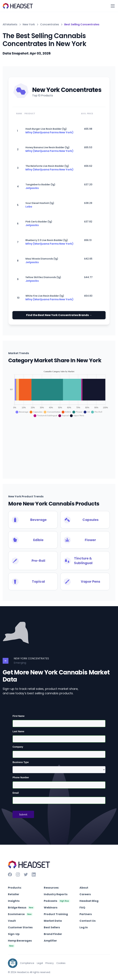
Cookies (60, 963)
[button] (112, 6)
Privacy (49, 963)
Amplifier (50, 941)
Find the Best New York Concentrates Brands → (59, 315)
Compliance (27, 963)
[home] (18, 6)
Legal (40, 963)
